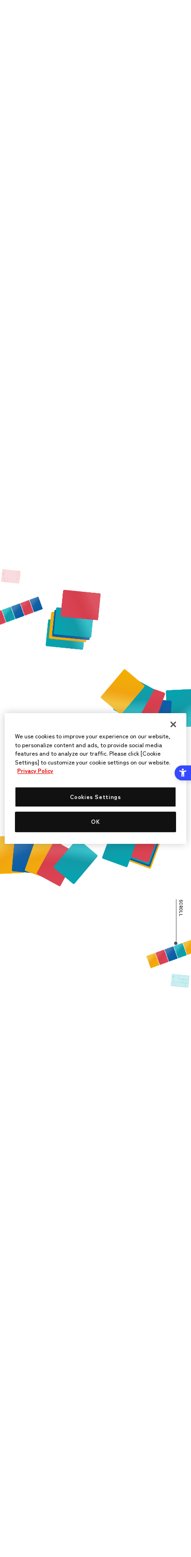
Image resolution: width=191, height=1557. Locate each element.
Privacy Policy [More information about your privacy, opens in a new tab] (35, 771)
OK (95, 822)
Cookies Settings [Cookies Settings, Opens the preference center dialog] (95, 797)
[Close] (173, 724)
